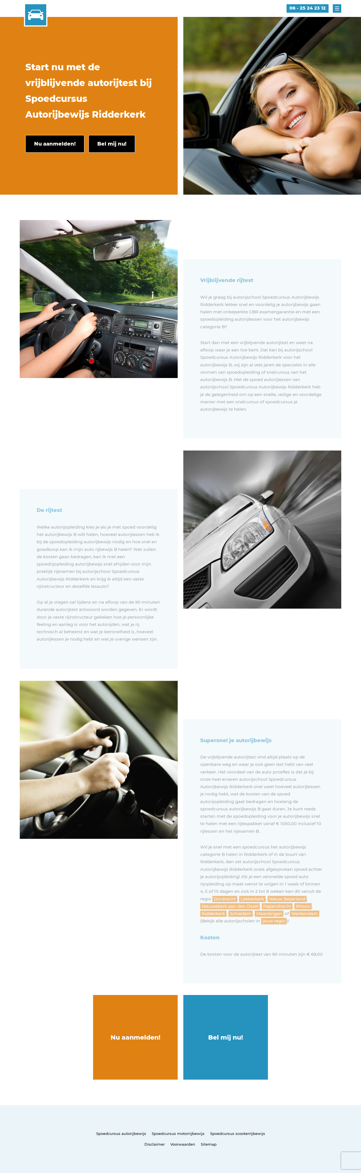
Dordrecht (225, 912)
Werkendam (304, 927)
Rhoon (303, 920)
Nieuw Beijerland (287, 912)
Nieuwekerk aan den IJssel (230, 920)
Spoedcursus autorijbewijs (121, 1133)
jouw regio (274, 934)
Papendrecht (277, 920)
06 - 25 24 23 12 (307, 8)
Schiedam (240, 927)
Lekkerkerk (252, 912)
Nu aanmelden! (135, 1037)
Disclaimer (154, 1144)
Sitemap (209, 1144)
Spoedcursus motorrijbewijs (178, 1133)
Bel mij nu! (225, 1037)
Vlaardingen (269, 927)
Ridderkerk (213, 927)
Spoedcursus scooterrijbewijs (237, 1133)
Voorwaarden (182, 1144)
